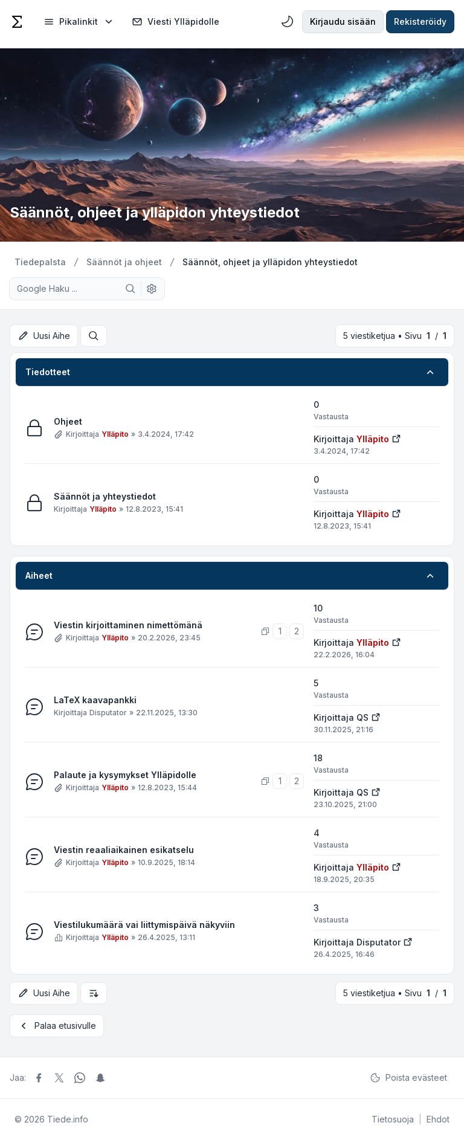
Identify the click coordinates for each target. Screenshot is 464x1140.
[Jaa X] (59, 1078)
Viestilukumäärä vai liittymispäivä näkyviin (144, 925)
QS (362, 717)
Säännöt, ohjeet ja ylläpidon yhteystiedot (155, 212)
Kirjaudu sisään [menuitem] (343, 21)
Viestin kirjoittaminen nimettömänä (128, 625)
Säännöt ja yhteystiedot (105, 497)
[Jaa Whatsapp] (80, 1078)
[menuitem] (79, 22)
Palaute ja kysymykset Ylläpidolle (125, 775)
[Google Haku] (130, 289)
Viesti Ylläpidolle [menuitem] (175, 21)
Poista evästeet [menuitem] (408, 1077)
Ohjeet (68, 422)
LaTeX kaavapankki (95, 700)
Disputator (108, 712)
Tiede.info (67, 1119)
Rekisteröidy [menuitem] (420, 21)
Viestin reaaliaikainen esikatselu (124, 850)
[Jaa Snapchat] (100, 1078)
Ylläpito (115, 434)
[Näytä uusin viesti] (396, 438)
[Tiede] (17, 21)
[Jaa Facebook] (39, 1078)
